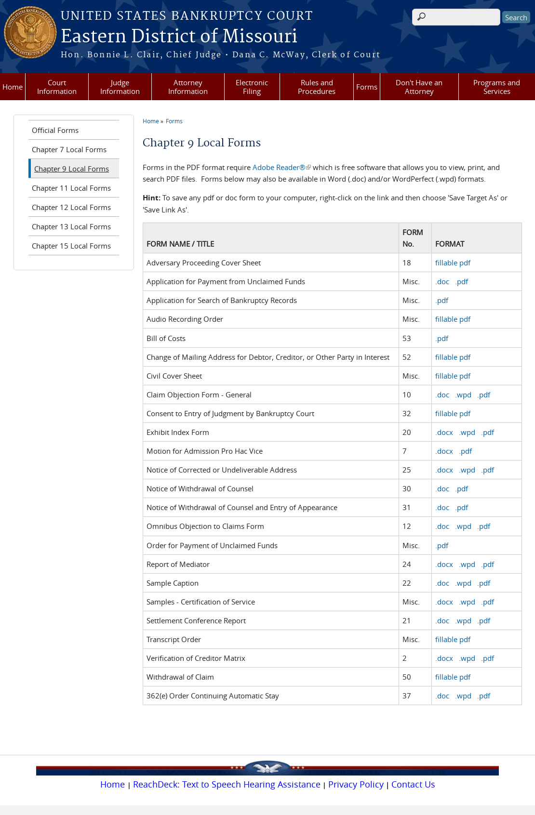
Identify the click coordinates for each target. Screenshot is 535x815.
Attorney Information (188, 87)
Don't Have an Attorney (419, 87)
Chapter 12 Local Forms (71, 207)
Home (12, 87)
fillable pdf (452, 262)
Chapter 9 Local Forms (71, 168)
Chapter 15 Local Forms (71, 245)
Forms (366, 87)
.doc (442, 281)
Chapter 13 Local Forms (71, 226)
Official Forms (55, 130)
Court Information (57, 87)
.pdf (461, 281)
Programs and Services (496, 87)
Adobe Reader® (282, 167)
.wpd (463, 394)
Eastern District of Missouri (179, 37)
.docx (444, 432)
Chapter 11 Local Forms (71, 188)
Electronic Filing (252, 87)
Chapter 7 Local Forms (69, 149)
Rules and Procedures (316, 87)
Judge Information (120, 87)
